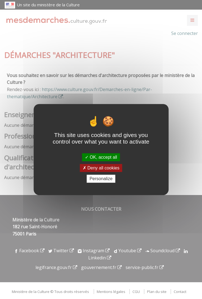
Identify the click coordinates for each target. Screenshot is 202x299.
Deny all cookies (101, 168)
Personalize (101, 178)
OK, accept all (101, 157)
